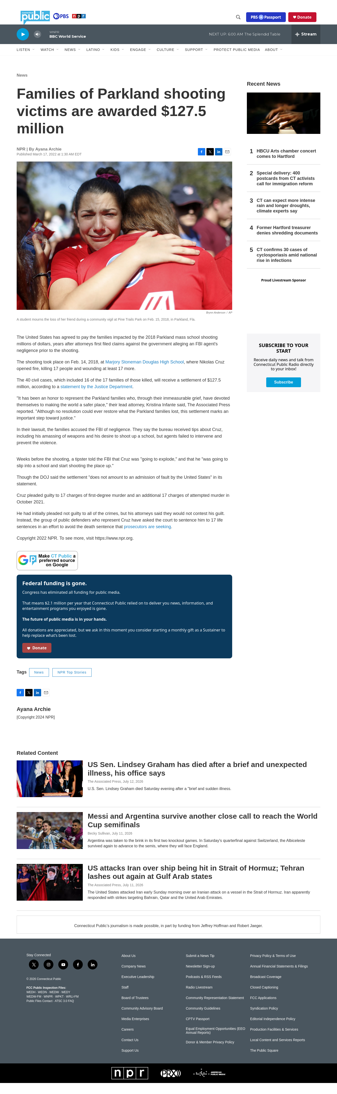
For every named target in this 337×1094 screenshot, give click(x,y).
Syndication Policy (264, 1019)
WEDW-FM (33, 1007)
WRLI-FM (72, 1007)
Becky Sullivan (99, 844)
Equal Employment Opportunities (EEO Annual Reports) (215, 1042)
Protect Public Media (237, 60)
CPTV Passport (197, 1030)
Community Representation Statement (215, 1009)
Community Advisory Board (142, 1019)
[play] (23, 45)
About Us (128, 967)
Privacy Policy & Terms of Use (273, 967)
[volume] (37, 45)
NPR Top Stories (72, 683)
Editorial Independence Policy (272, 1030)
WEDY (65, 1003)
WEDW (54, 1003)
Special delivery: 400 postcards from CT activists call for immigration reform (286, 189)
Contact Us (129, 1051)
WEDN (42, 1003)
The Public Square (264, 1061)
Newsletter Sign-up (200, 977)
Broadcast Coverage (265, 988)
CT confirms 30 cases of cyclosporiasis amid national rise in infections (287, 266)
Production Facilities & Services (274, 1040)
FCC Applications (263, 1009)
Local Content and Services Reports (277, 1051)
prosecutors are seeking (147, 537)
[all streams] (305, 45)
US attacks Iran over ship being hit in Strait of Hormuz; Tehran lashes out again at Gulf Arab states (196, 883)
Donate (308, 22)
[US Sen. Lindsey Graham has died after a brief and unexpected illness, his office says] (50, 789)
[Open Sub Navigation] (34, 61)
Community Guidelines (203, 1019)
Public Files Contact (39, 1012)
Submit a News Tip (200, 967)
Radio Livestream (199, 998)
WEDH (31, 1003)
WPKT (59, 1007)
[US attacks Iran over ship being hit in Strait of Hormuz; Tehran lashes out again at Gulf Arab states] (50, 893)
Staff (125, 998)
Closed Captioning (264, 998)
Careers (127, 1040)
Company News (133, 977)
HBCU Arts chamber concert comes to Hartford (286, 165)
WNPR (48, 1007)
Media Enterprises (135, 1030)
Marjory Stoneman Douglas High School (144, 373)
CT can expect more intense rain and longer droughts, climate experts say (286, 217)
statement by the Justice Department (96, 397)
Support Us (130, 1061)
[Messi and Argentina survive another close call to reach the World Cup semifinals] (50, 841)
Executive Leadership (137, 988)
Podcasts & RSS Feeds (204, 988)
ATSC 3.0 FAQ (64, 1012)
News (22, 86)
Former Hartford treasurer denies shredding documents (287, 241)
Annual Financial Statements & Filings (279, 977)
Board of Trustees (135, 1009)
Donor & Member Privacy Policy (210, 1053)
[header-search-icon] (242, 23)
